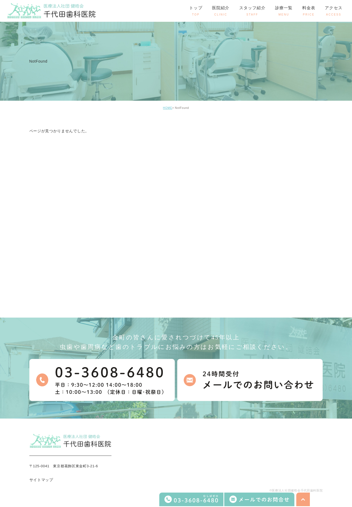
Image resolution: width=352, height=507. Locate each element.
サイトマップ (41, 480)
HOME (167, 107)
